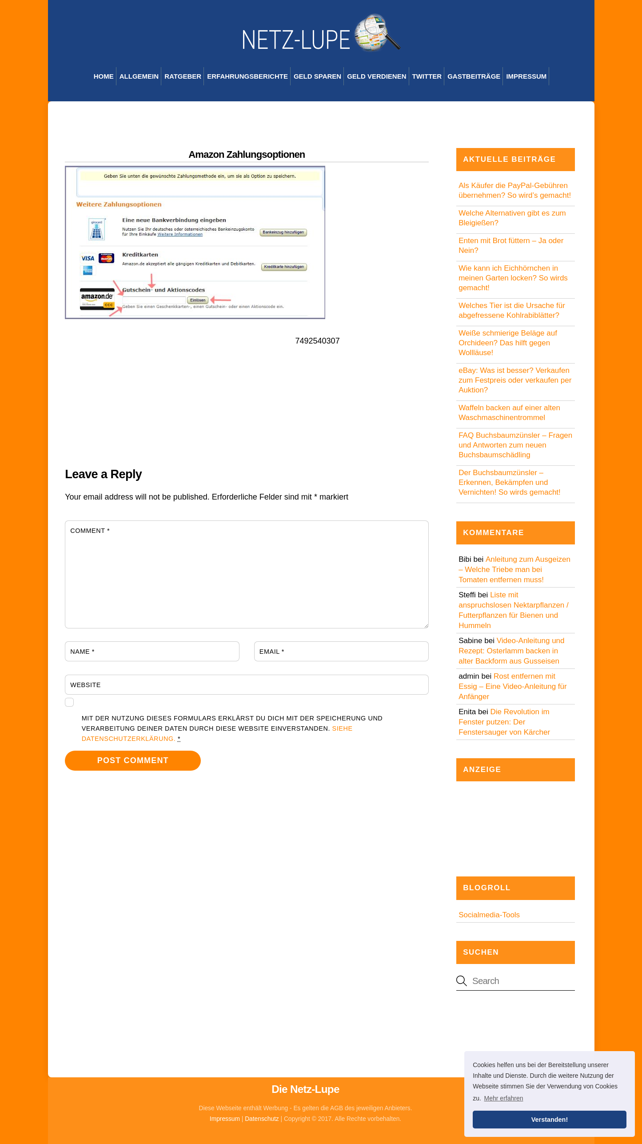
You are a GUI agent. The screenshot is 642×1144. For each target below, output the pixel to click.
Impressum (526, 76)
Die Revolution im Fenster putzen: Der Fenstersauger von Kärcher (504, 722)
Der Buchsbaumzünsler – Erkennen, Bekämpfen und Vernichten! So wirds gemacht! (510, 482)
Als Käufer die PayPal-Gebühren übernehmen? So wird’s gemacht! (515, 190)
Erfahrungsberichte (247, 76)
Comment (90, 530)
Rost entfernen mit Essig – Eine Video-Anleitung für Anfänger (513, 686)
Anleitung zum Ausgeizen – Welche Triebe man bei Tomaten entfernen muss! (514, 569)
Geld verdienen (376, 76)
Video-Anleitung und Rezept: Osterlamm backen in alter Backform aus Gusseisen (511, 650)
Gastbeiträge (473, 76)
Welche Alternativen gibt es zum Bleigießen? (512, 218)
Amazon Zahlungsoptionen (246, 154)
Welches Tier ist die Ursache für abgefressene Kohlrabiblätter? (512, 310)
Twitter (427, 76)
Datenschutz (262, 1119)
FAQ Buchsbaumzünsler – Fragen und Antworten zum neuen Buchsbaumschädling (515, 445)
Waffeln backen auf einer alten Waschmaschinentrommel (509, 413)
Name (82, 651)
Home (104, 76)
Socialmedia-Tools (489, 915)
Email (271, 651)
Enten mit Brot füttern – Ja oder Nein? (511, 245)
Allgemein (139, 76)
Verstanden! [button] (549, 1119)
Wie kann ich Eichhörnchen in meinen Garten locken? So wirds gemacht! (513, 278)
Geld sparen (317, 76)
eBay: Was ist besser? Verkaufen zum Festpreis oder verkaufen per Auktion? (515, 380)
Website (85, 684)
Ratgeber (182, 76)
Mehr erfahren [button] (503, 1098)
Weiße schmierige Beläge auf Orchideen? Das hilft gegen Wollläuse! (508, 343)
